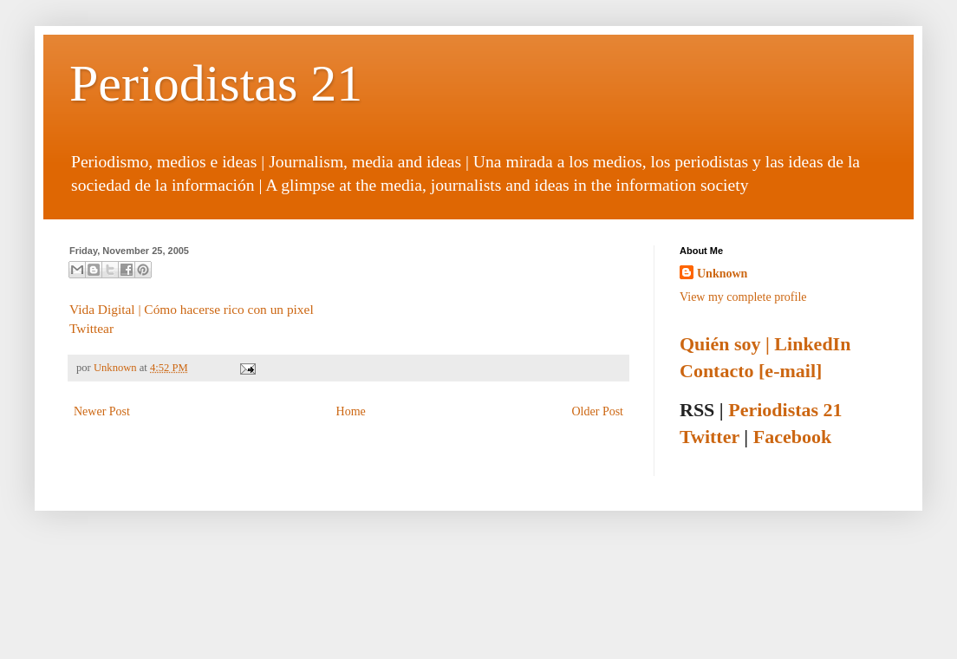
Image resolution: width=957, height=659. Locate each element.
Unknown (117, 368)
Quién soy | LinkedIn (765, 344)
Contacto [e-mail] (751, 371)
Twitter (709, 436)
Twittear (91, 328)
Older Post (598, 411)
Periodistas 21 (215, 83)
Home (351, 411)
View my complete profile (743, 296)
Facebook (792, 436)
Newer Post (102, 411)
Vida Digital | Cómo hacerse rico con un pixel (191, 309)
